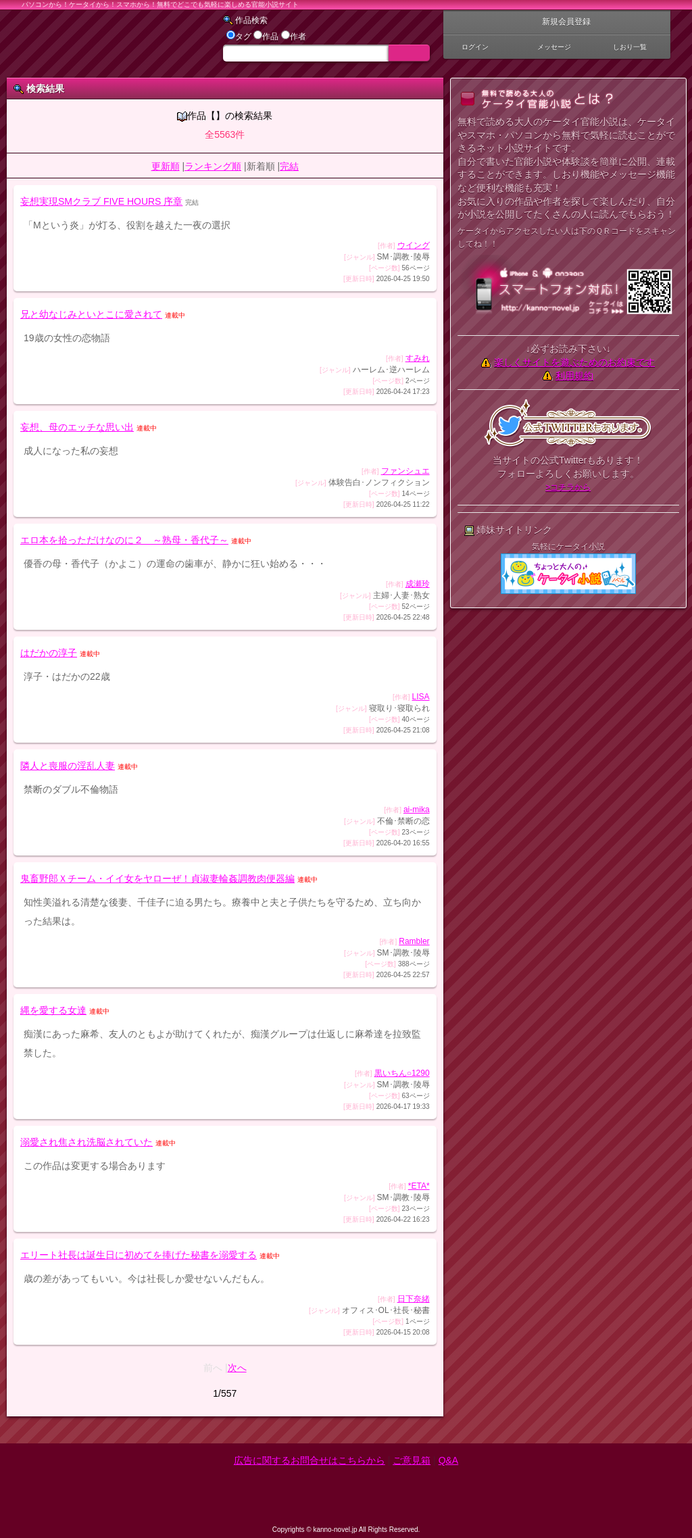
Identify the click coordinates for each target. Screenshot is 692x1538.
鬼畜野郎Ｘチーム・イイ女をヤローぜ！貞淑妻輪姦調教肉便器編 (157, 878)
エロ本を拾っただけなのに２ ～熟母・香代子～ (124, 540)
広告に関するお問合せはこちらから (309, 1460)
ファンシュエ (405, 471)
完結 (289, 166)
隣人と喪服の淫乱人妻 (67, 765)
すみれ (417, 358)
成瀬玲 (417, 584)
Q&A (449, 1460)
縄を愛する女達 (53, 1010)
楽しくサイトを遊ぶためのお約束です (574, 362)
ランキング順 (212, 166)
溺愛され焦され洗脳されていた (86, 1142)
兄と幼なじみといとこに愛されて (91, 314)
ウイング (413, 245)
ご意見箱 (411, 1460)
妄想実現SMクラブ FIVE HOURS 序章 (101, 201)
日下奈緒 (413, 1299)
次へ (237, 1367)
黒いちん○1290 (402, 1073)
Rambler (414, 941)
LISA (421, 696)
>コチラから (568, 487)
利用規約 (574, 375)
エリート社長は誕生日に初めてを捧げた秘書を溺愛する (138, 1254)
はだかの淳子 (48, 652)
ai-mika (416, 809)
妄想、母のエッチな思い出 (77, 427)
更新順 (165, 166)
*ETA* (419, 1186)
